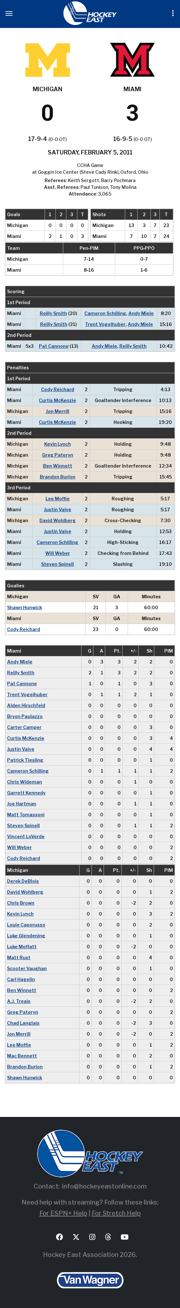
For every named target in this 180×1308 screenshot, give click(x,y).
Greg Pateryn (57, 455)
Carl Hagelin (21, 979)
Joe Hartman (21, 803)
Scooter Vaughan (27, 968)
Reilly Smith (53, 313)
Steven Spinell (57, 564)
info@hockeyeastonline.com (104, 1186)
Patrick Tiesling (25, 760)
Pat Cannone (54, 346)
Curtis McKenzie (57, 400)
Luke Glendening (26, 935)
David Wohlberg (57, 520)
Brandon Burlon (57, 476)
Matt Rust (18, 957)
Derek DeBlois (23, 881)
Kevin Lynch (57, 444)
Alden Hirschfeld (26, 705)
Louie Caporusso (26, 924)
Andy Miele (141, 313)
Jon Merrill (57, 411)
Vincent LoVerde (26, 836)
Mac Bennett (22, 1055)
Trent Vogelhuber (105, 324)
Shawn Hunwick (24, 607)
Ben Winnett (57, 466)
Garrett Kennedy (26, 792)
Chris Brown (20, 903)
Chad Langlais (23, 1023)
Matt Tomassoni (26, 814)
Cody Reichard (57, 389)
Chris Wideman (24, 782)
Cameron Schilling (105, 313)
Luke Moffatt (22, 946)
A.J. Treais (18, 1001)
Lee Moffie (58, 498)
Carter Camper (24, 727)
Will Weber (57, 553)
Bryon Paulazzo (25, 716)
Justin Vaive (57, 509)
